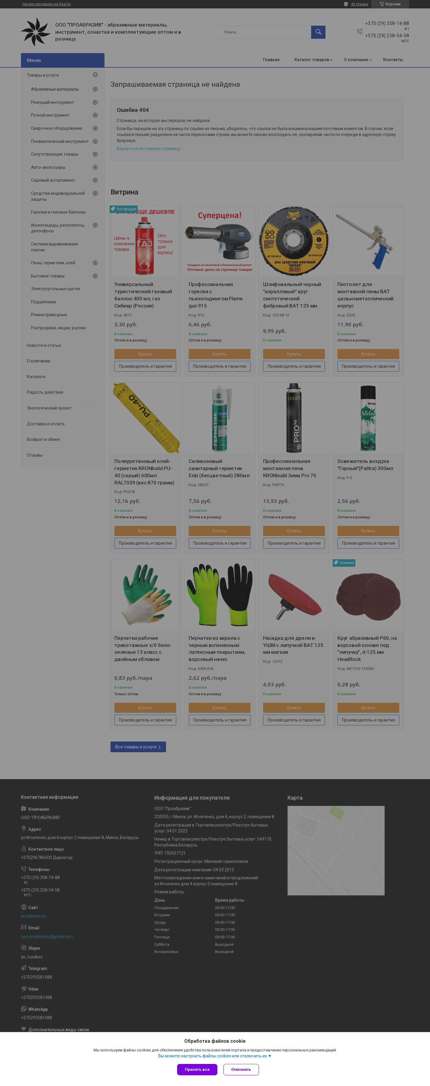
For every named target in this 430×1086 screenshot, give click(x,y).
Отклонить (241, 1069)
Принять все (197, 1069)
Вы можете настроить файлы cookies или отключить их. (213, 1055)
